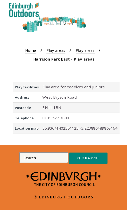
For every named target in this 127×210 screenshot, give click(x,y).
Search (90, 158)
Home (30, 50)
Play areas (55, 50)
